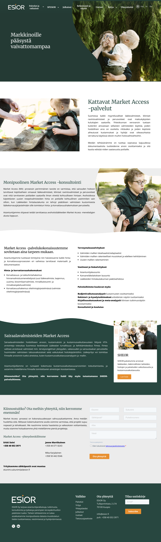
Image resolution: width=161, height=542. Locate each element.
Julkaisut (67, 7)
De (151, 6)
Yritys (111, 7)
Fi (138, 6)
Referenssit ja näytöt (83, 7)
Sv (146, 6)
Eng (142, 6)
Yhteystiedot (127, 7)
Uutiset (99, 7)
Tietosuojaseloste (84, 518)
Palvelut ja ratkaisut (34, 7)
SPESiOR (51, 7)
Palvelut (79, 501)
